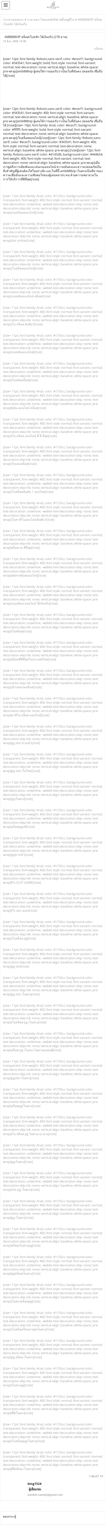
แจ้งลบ (98, 48)
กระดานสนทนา (13, 19)
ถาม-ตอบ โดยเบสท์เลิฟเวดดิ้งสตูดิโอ (50, 19)
